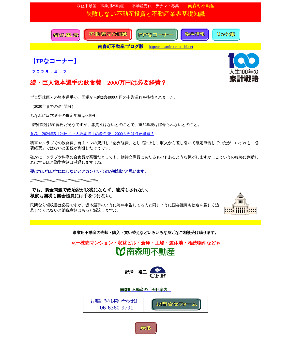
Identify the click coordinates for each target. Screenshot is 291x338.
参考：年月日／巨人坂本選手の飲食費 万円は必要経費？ (92, 134)
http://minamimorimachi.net (171, 47)
